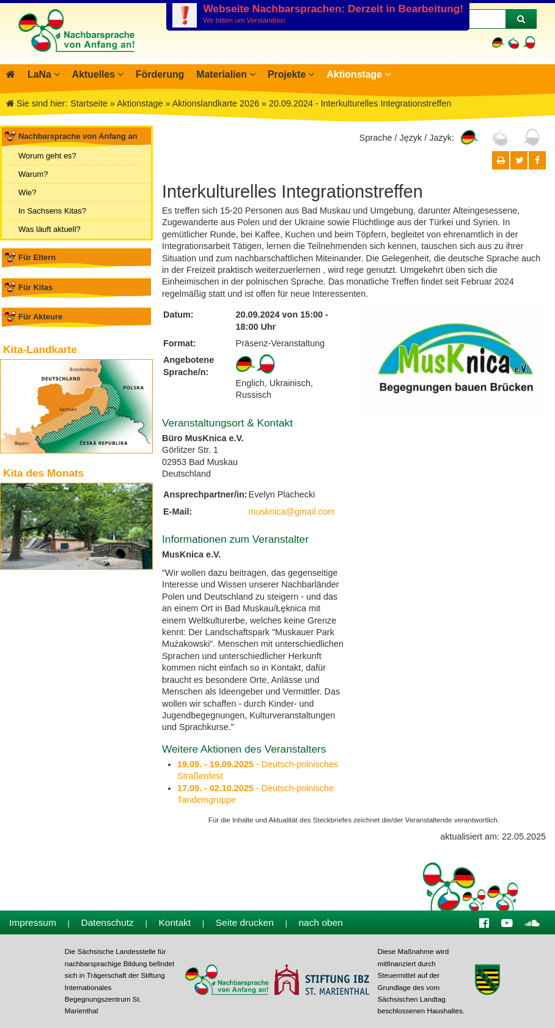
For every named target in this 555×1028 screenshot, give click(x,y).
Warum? (33, 174)
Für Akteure (40, 316)
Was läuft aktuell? (49, 229)
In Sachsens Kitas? (52, 210)
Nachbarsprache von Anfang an (78, 136)
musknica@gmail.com (292, 511)
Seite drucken (245, 922)
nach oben (320, 922)
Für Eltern (37, 257)
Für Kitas (35, 287)
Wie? (27, 192)
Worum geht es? (47, 155)
